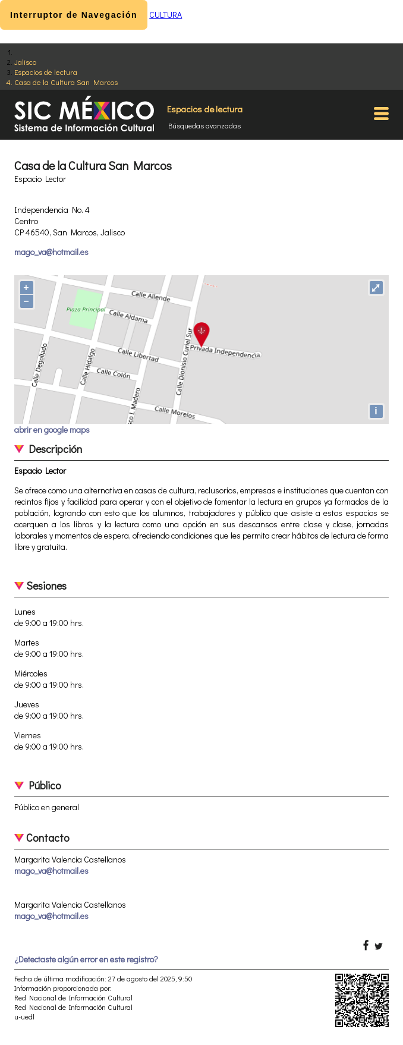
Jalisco (25, 61)
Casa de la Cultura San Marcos (66, 82)
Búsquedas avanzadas (204, 125)
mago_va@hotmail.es (51, 251)
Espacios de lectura (45, 72)
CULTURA (165, 14)
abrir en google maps (52, 429)
